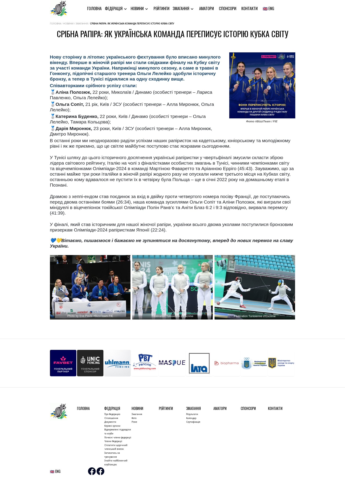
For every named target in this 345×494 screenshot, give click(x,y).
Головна (94, 8)
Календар (191, 418)
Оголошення (111, 418)
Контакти (249, 8)
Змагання (181, 8)
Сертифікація (193, 421)
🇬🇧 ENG (268, 8)
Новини (138, 8)
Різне (134, 421)
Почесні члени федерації (117, 437)
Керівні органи (112, 425)
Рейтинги (161, 8)
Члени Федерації (113, 441)
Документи (110, 421)
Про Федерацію (112, 414)
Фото (134, 418)
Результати (192, 414)
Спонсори (227, 8)
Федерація (114, 8)
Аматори (206, 8)
